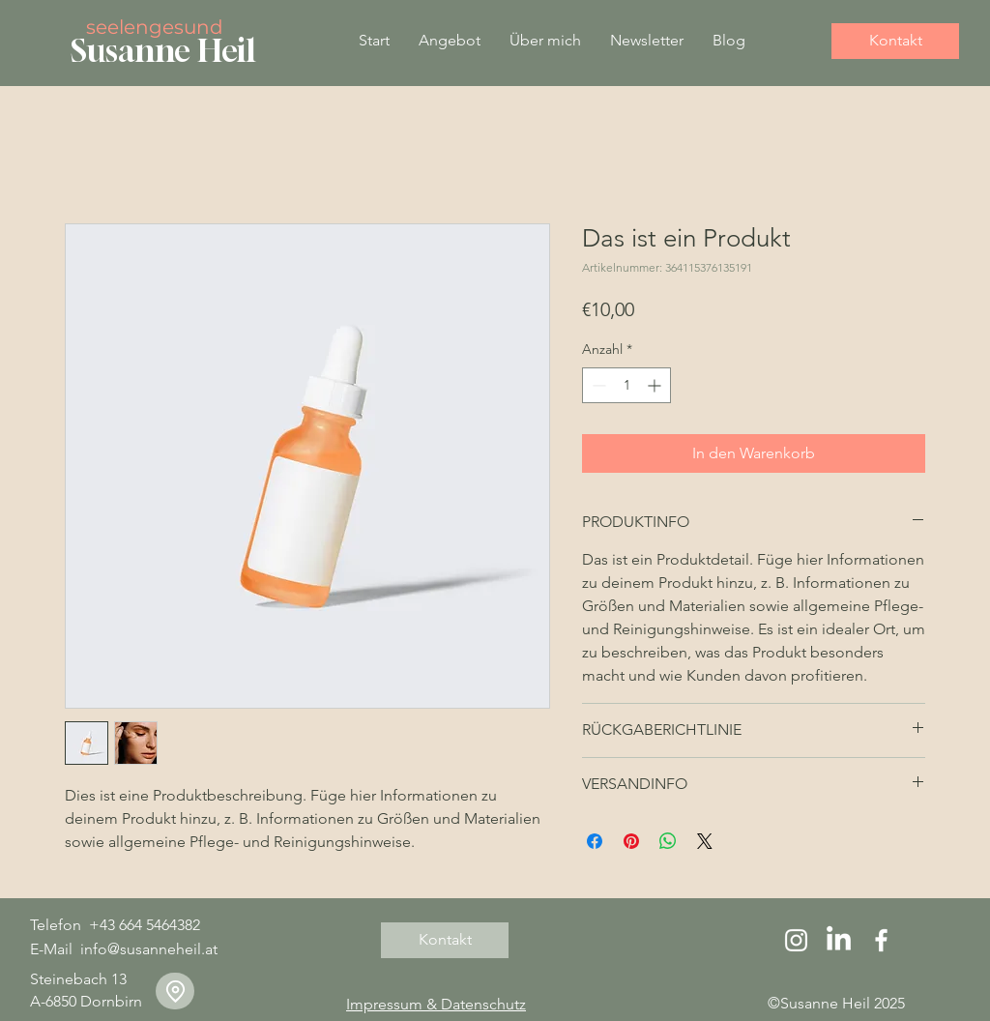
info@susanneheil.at (149, 949)
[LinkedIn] (839, 940)
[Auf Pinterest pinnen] (631, 841)
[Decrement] (597, 385)
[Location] (175, 991)
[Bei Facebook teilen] (594, 841)
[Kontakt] (895, 41)
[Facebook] (881, 940)
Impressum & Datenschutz (436, 1004)
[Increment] (656, 385)
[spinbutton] (626, 385)
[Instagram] (796, 940)
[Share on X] (704, 841)
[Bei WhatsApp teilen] (668, 841)
